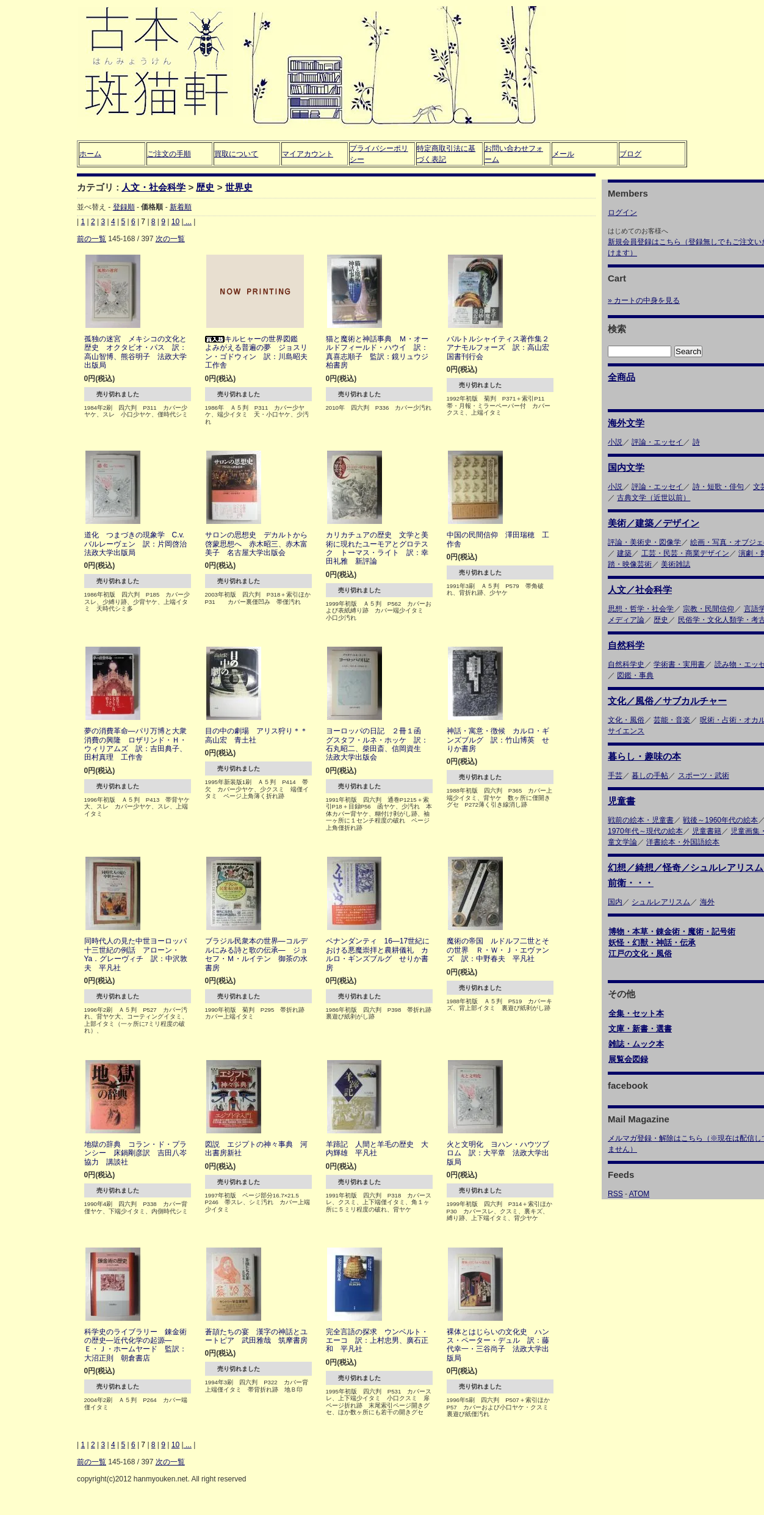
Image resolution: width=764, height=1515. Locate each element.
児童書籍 (706, 831)
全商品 (621, 377)
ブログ (630, 154)
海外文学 (626, 423)
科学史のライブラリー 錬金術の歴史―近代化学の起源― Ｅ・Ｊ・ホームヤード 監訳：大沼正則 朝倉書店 (135, 1345)
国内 (615, 902)
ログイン (622, 212)
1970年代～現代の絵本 (645, 831)
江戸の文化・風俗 (640, 953)
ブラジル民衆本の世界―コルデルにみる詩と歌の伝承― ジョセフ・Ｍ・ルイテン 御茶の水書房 (256, 954)
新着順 (181, 207)
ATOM (639, 1194)
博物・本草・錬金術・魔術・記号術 (671, 931)
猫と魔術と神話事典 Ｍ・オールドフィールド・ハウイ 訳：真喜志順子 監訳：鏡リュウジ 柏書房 (381, 352)
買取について (236, 154)
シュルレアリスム (661, 902)
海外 (707, 902)
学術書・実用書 (679, 664)
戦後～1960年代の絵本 (720, 820)
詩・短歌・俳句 (718, 486)
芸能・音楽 (672, 720)
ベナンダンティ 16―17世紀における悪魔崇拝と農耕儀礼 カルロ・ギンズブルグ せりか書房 (378, 954)
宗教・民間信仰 (708, 609)
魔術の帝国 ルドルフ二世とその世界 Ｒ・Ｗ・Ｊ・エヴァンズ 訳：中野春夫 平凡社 (498, 950)
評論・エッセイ (657, 442)
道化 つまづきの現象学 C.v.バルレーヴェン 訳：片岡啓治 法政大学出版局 (139, 544)
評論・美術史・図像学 (644, 542)
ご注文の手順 (169, 154)
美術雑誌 (675, 564)
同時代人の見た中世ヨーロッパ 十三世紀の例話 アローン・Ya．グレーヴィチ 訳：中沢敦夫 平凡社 (139, 954)
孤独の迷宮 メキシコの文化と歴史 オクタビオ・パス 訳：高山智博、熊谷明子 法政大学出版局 (135, 352)
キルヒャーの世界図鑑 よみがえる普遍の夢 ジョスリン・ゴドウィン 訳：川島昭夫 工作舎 (260, 352)
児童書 (621, 801)
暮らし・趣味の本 (644, 756)
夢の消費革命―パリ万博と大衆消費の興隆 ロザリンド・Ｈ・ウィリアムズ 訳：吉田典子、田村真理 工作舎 (135, 744)
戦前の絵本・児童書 (641, 820)
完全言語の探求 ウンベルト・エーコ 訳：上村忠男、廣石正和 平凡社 (377, 1341)
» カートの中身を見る (644, 300)
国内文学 (626, 467)
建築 (624, 553)
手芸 (615, 775)
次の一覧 (170, 238)
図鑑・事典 (635, 675)
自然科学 (626, 645)
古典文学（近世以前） (653, 497)
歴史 (205, 187)
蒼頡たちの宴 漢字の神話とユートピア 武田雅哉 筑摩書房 (256, 1336)
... (188, 221)
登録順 (124, 207)
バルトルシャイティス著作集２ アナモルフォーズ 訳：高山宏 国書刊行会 (502, 348)
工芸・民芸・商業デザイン (685, 553)
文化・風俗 (626, 720)
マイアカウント (307, 154)
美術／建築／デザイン (653, 523)
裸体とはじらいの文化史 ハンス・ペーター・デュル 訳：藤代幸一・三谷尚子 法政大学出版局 (498, 1345)
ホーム (90, 154)
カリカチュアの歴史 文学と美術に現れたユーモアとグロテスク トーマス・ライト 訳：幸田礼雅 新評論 (377, 548)
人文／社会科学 (640, 589)
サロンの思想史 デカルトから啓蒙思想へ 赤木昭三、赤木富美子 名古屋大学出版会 (256, 544)
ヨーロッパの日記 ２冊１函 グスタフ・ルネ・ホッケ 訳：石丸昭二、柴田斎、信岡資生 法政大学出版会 (377, 744)
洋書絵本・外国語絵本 (682, 842)
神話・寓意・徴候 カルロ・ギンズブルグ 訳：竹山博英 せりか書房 (498, 740)
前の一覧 (91, 238)
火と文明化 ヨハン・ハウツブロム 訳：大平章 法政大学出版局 (498, 1153)
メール (563, 154)
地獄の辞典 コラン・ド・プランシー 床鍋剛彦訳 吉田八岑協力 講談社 (135, 1153)
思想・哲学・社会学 (641, 609)
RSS (615, 1194)
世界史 (239, 187)
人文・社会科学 (153, 187)
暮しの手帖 (650, 775)
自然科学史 (626, 664)
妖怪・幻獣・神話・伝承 (652, 942)
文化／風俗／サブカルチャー (667, 701)
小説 (615, 442)
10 (175, 221)
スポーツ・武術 (703, 775)
